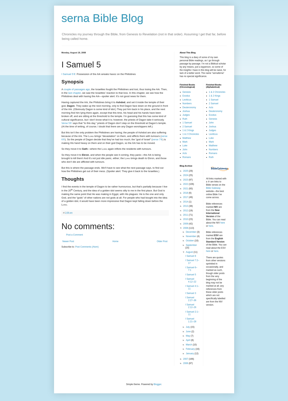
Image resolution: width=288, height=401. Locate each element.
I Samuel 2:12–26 (190, 306)
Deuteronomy (189, 107)
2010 (186, 219)
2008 (186, 228)
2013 (186, 206)
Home (115, 241)
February (190, 349)
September (191, 245)
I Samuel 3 (190, 293)
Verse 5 (66, 123)
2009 (186, 223)
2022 (186, 184)
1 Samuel (187, 122)
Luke (185, 145)
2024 (186, 175)
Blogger (157, 384)
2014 (186, 201)
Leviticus (187, 99)
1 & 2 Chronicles (191, 134)
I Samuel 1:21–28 (190, 320)
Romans (187, 157)
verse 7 (156, 139)
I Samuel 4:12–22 (190, 280)
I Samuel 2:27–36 (190, 298)
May (188, 336)
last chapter (74, 92)
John (185, 149)
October (190, 240)
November (191, 236)
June (188, 331)
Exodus (186, 95)
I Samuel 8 (190, 256)
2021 (186, 188)
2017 (186, 197)
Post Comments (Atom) (87, 246)
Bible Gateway (213, 188)
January (190, 353)
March (189, 344)
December (191, 232)
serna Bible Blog (103, 18)
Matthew (187, 138)
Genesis (187, 92)
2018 (186, 193)
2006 (186, 363)
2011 (186, 215)
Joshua (186, 111)
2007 (186, 359)
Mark (185, 141)
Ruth (185, 119)
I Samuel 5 (67, 74)
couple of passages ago (77, 89)
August (189, 252)
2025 (186, 171)
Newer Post (68, 241)
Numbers (187, 103)
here (222, 222)
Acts (185, 153)
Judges (186, 115)
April (188, 340)
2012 (186, 210)
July (188, 327)
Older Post (162, 241)
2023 (186, 179)
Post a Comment (74, 234)
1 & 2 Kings (188, 130)
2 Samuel (187, 126)
